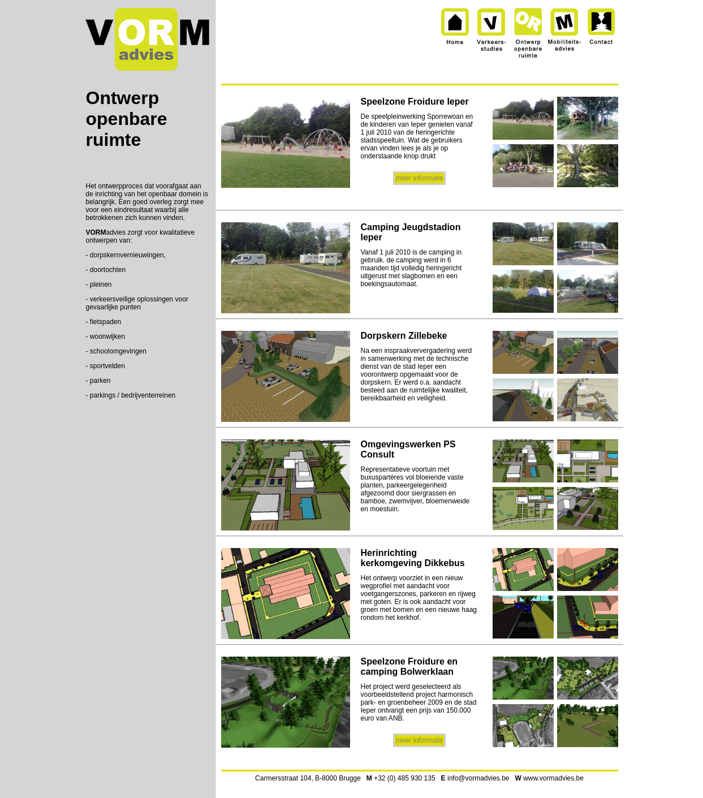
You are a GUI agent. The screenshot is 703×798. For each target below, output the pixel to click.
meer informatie (419, 178)
